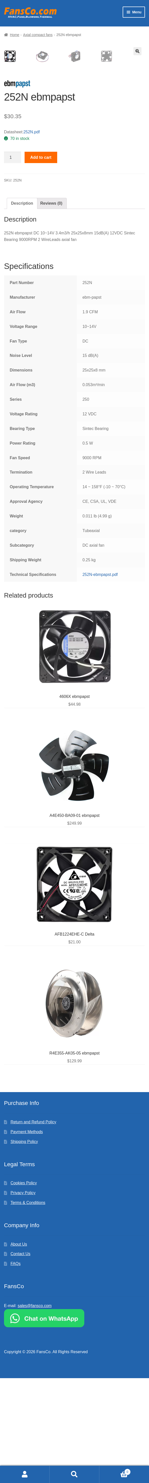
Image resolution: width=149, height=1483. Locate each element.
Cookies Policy (24, 1288)
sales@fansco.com (34, 1410)
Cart (115, 1471)
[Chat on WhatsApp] (74, 1423)
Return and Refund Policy (33, 1227)
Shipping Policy (24, 1246)
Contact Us (20, 1358)
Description (22, 308)
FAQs (16, 1368)
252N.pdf (31, 237)
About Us (19, 1349)
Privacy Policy (23, 1297)
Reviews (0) (51, 308)
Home (14, 35)
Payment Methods (27, 1236)
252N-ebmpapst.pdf (100, 679)
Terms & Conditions (28, 1307)
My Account (25, 1474)
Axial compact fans (38, 35)
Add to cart (40, 262)
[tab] (22, 308)
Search (74, 1474)
